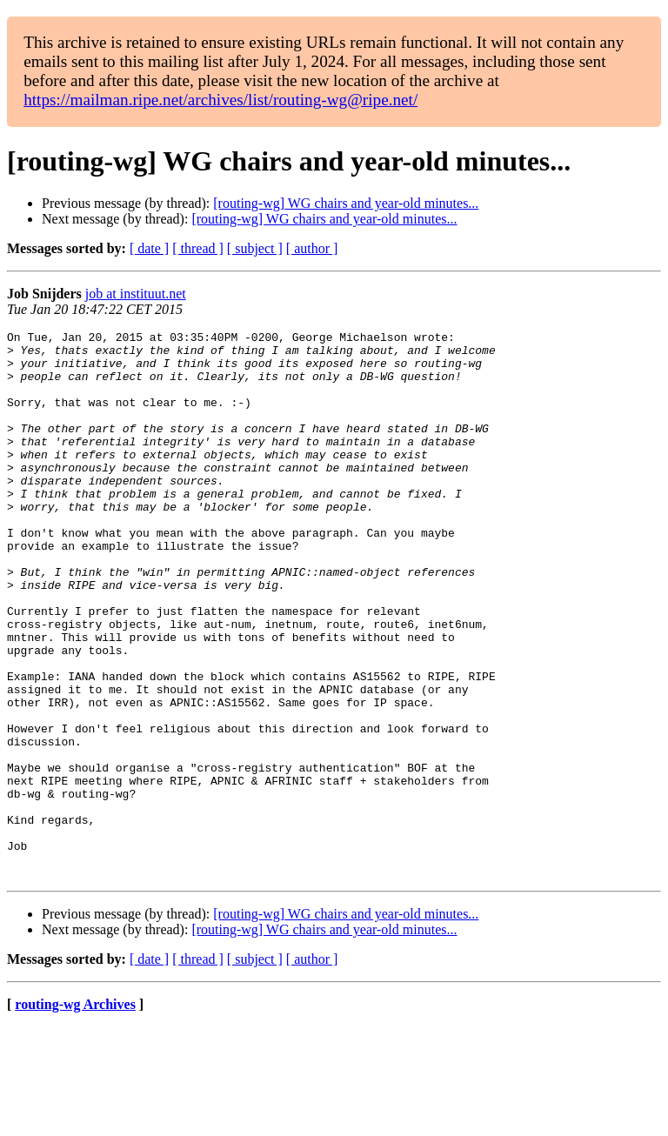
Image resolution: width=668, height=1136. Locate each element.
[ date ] (149, 248)
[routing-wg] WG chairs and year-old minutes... (345, 203)
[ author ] (312, 248)
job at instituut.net (135, 293)
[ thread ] (198, 248)
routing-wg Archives (75, 1113)
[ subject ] (255, 248)
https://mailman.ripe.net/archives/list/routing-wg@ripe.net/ (220, 99)
